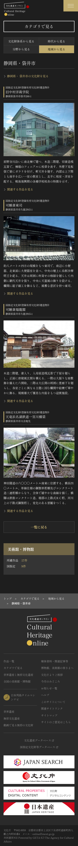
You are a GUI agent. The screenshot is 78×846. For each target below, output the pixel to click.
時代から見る (56, 41)
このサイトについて (53, 702)
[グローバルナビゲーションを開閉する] (70, 5)
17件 (24, 560)
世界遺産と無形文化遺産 (18, 675)
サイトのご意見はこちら (56, 722)
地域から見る (56, 49)
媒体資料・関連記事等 (54, 661)
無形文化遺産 (12, 718)
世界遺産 (9, 712)
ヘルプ (45, 695)
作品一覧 (9, 661)
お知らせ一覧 (49, 688)
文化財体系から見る (21, 41)
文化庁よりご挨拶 (52, 675)
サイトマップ (49, 715)
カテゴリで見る (13, 668)
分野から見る (21, 49)
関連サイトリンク (52, 708)
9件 (23, 566)
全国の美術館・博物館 (17, 681)
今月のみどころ (50, 681)
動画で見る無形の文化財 (18, 725)
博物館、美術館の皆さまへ (57, 668)
